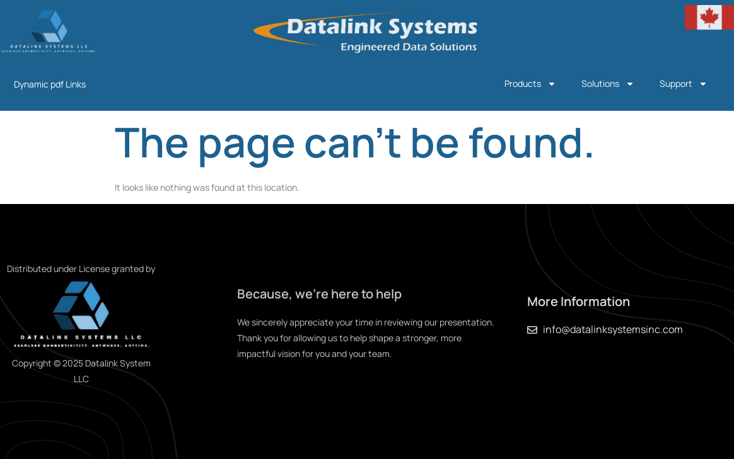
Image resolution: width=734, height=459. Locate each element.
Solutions (607, 83)
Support (684, 83)
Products (530, 83)
